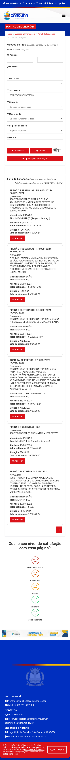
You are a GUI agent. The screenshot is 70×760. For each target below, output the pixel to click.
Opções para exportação (35, 158)
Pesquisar (18, 150)
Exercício (13, 78)
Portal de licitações (46, 34)
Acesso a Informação (25, 34)
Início (9, 34)
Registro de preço (17, 126)
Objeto (11, 137)
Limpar (40, 150)
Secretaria (13, 90)
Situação (12, 102)
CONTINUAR (57, 749)
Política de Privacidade (34, 750)
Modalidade (14, 114)
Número (12, 67)
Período (12, 55)
